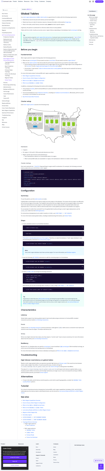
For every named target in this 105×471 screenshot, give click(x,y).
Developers (38, 452)
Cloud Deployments (7, 32)
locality (32, 88)
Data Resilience (6, 25)
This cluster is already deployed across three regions (36, 238)
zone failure (52, 60)
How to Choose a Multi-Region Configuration (34, 78)
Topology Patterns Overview (30, 422)
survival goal (74, 30)
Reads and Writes (6, 103)
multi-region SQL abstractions (44, 37)
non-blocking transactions (41, 320)
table (30, 271)
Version (26, 9)
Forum (37, 458)
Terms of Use (56, 462)
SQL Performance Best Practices (31, 96)
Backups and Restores (8, 89)
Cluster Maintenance (8, 93)
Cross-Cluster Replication (8, 108)
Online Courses (5, 127)
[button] (90, 1)
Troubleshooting (6, 115)
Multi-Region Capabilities (8, 110)
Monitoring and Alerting (9, 84)
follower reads (62, 363)
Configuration (92, 23)
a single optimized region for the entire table (46, 66)
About (54, 447)
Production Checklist (8, 37)
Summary (92, 24)
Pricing (36, 1)
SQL (3, 120)
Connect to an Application (8, 28)
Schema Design (6, 101)
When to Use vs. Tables (33, 407)
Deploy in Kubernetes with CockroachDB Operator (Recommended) (10, 50)
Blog (54, 449)
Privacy (55, 459)
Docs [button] (32, 1)
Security (5, 82)
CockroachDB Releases (7, 20)
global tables (68, 39)
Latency (92, 30)
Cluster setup (93, 20)
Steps (91, 26)
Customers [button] (42, 1)
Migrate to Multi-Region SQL (30, 412)
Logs (4, 96)
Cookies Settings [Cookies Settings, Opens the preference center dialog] (15, 465)
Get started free (99, 1)
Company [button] (48, 1)
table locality (41, 17)
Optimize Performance (8, 112)
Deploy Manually (7, 47)
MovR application (40, 210)
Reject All (15, 461)
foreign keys (68, 22)
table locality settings (43, 298)
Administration (7, 87)
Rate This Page (98, 460)
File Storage (6, 91)
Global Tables (8, 80)
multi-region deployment (29, 17)
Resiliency (92, 32)
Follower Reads (30, 435)
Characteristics (93, 28)
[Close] (26, 448)
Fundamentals (93, 19)
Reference (4, 122)
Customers (55, 454)
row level (29, 66)
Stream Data (5, 105)
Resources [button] (26, 1)
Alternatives (92, 40)
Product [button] (15, 1)
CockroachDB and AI (7, 18)
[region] (14, 458)
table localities (33, 62)
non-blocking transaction (34, 327)
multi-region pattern (29, 104)
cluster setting (54, 366)
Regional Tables (9, 77)
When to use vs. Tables (33, 83)
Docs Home (5, 13)
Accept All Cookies (14, 457)
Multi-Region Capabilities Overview (31, 75)
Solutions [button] (20, 1)
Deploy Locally (7, 44)
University (38, 449)
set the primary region (44, 239)
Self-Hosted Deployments (8, 35)
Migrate (4, 30)
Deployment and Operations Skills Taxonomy (7, 40)
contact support (44, 372)
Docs (37, 447)
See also (91, 44)
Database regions (71, 252)
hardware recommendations (62, 92)
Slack (37, 460)
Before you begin (93, 17)
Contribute (92, 11)
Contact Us (38, 465)
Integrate (4, 117)
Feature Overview (6, 23)
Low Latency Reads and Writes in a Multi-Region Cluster (36, 410)
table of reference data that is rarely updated (50, 68)
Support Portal (39, 463)
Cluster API (6, 98)
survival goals (33, 60)
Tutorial (91, 42)
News (54, 457)
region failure (71, 60)
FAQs (3, 124)
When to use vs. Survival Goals (33, 80)
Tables (30, 430)
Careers (55, 452)
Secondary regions (27, 415)
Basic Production (30, 425)
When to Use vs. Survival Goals (68, 350)
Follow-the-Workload (31, 437)
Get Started (5, 16)
